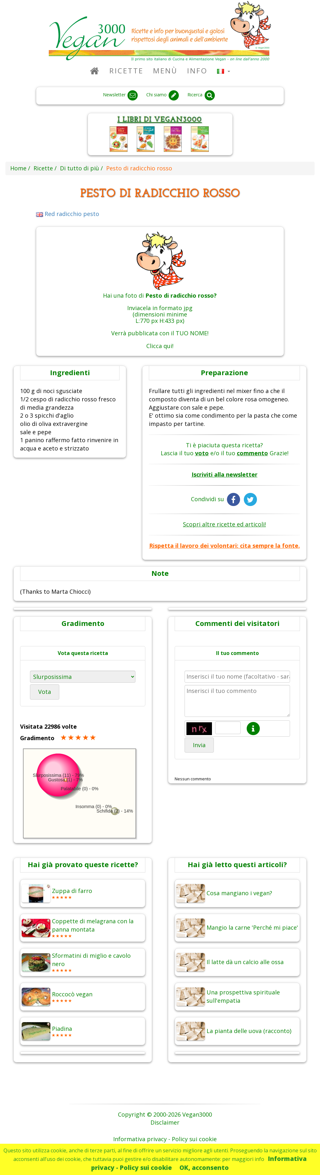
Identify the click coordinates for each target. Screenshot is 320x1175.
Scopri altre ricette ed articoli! (224, 524)
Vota (44, 691)
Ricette (126, 71)
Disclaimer (164, 1122)
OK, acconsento (204, 1167)
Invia (199, 745)
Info (197, 71)
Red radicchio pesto (67, 214)
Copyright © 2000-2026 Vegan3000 (165, 1114)
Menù (165, 71)
